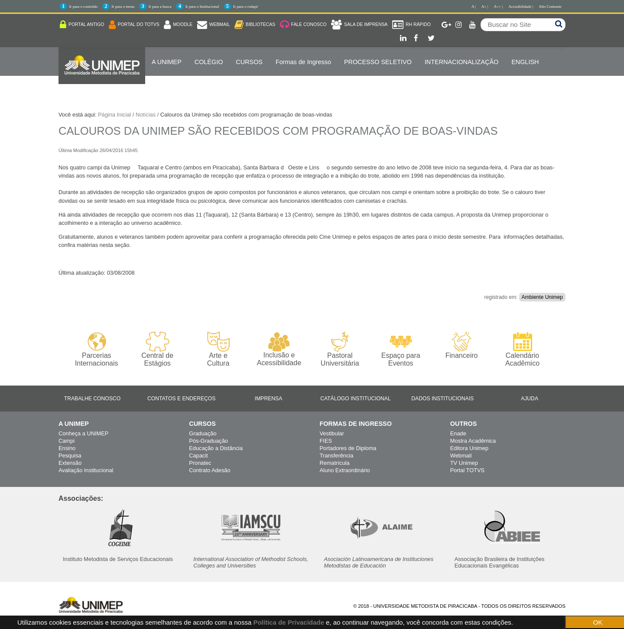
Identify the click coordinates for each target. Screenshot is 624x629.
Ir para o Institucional (202, 6)
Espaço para (400, 349)
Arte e (218, 349)
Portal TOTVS (467, 470)
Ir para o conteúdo (83, 6)
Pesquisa (69, 455)
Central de (157, 349)
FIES (326, 441)
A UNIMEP (167, 61)
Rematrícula (335, 463)
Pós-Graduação (208, 441)
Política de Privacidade (288, 622)
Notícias (146, 114)
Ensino (66, 448)
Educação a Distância (216, 448)
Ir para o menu (123, 6)
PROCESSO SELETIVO (378, 61)
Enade (458, 433)
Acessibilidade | (520, 6)
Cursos (249, 61)
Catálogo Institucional (355, 399)
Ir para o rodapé (245, 6)
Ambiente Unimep (542, 297)
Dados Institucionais (442, 399)
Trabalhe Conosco (92, 399)
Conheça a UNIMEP (83, 433)
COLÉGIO (209, 61)
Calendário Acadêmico (522, 349)
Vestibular (332, 433)
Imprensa (269, 399)
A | (473, 6)
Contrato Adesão (209, 470)
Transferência (337, 455)
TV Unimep (464, 463)
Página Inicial (114, 114)
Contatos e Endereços (181, 399)
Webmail (461, 455)
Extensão (69, 463)
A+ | (484, 6)
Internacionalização (461, 61)
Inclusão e (279, 349)
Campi (66, 441)
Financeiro (461, 345)
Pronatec (200, 463)
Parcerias (96, 349)
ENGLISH (525, 61)
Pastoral (340, 349)
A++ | (498, 6)
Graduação (202, 433)
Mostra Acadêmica (473, 441)
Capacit (198, 455)
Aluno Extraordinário (345, 470)
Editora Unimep (469, 448)
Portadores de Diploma (348, 448)
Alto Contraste (550, 6)
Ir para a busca (160, 6)
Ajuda (529, 399)
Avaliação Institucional (85, 470)
